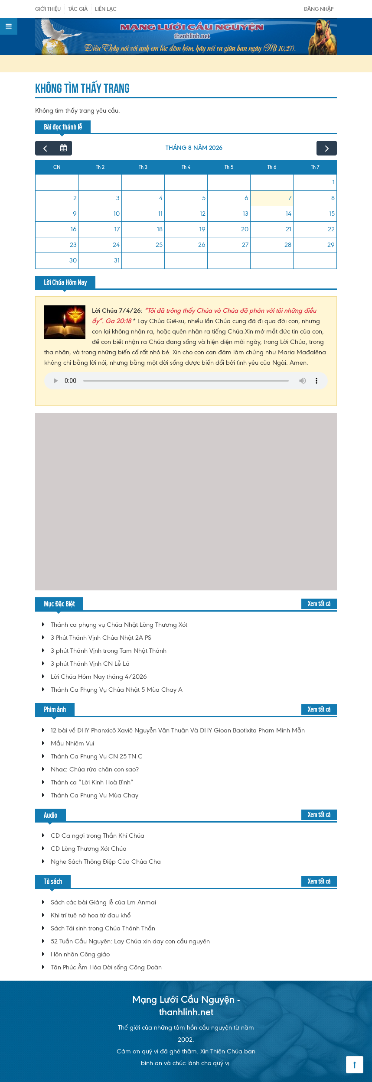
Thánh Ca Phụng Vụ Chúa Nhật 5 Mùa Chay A (117, 689)
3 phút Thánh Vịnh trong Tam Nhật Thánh (108, 650)
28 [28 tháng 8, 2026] (287, 245)
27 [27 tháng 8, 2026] (245, 245)
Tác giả (78, 9)
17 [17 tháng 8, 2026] (117, 229)
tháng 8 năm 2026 (194, 148)
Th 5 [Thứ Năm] (229, 167)
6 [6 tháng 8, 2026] (246, 198)
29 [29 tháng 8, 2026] (331, 245)
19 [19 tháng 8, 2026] (202, 229)
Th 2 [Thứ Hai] (100, 167)
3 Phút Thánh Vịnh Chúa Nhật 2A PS (101, 637)
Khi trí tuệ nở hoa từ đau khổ (91, 915)
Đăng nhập (318, 9)
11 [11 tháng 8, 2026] (160, 213)
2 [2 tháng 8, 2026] (75, 198)
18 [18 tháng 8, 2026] (160, 229)
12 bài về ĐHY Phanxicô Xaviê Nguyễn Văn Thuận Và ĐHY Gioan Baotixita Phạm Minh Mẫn (178, 730)
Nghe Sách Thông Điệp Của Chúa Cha (106, 861)
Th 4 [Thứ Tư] (186, 167)
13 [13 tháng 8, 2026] (245, 213)
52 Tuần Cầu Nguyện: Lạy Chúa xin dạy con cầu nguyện (130, 941)
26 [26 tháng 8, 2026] (202, 245)
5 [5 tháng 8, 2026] (204, 198)
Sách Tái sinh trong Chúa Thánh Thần (103, 928)
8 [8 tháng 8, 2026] (333, 198)
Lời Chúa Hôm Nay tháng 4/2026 (99, 676)
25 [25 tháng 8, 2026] (159, 245)
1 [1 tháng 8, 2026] (334, 182)
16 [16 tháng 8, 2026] (74, 229)
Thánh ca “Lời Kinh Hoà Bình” (92, 782)
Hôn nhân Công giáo (80, 954)
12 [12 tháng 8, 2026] (203, 213)
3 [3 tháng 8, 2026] (118, 198)
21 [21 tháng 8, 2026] (288, 229)
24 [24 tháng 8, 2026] (116, 245)
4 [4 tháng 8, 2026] (161, 198)
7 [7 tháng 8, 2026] (289, 198)
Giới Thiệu (48, 9)
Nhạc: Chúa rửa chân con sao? (95, 769)
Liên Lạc (106, 9)
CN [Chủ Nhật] (57, 167)
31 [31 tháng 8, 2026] (117, 260)
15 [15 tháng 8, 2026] (332, 213)
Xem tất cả (319, 603)
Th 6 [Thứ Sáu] (272, 167)
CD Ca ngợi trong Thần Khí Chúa (97, 835)
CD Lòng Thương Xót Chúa (89, 848)
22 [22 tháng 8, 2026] (331, 229)
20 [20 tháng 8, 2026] (244, 229)
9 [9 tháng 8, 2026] (75, 213)
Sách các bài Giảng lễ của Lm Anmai (103, 902)
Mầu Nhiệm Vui (72, 743)
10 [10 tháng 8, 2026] (117, 213)
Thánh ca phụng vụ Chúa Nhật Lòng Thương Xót (119, 624)
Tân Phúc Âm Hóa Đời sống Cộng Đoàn (106, 967)
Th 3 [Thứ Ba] (143, 167)
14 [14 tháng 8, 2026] (288, 213)
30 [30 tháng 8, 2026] (73, 260)
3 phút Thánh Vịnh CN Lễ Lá (90, 663)
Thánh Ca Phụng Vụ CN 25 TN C (97, 756)
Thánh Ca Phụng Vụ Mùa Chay (94, 795)
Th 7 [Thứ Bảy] (315, 167)
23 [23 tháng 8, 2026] (73, 245)
